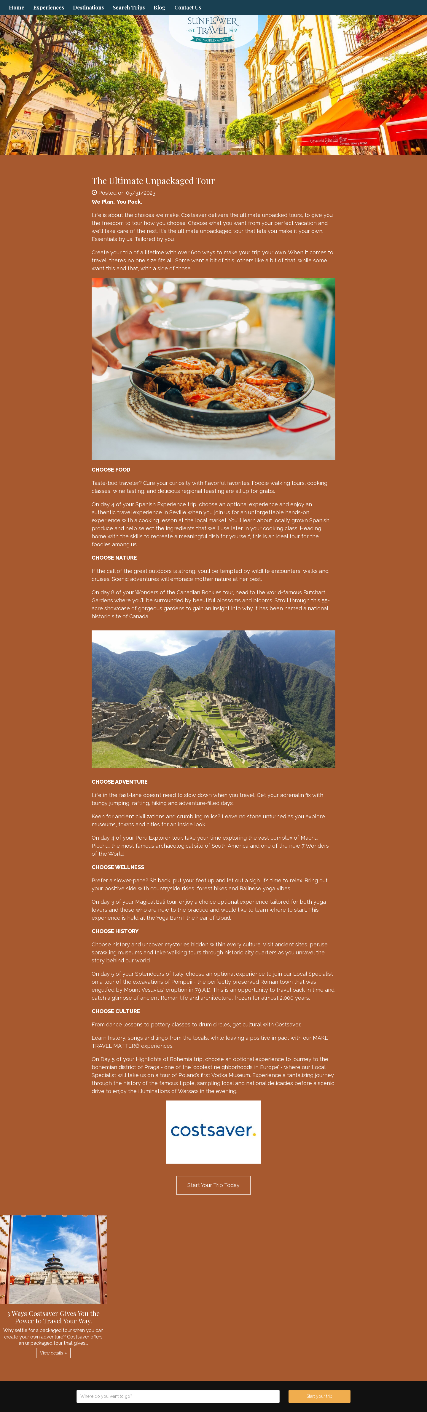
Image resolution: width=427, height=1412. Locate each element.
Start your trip (319, 1396)
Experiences (48, 7)
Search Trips (129, 7)
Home (16, 7)
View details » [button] (53, 1353)
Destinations (88, 7)
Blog (159, 7)
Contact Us (187, 7)
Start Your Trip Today (213, 1185)
